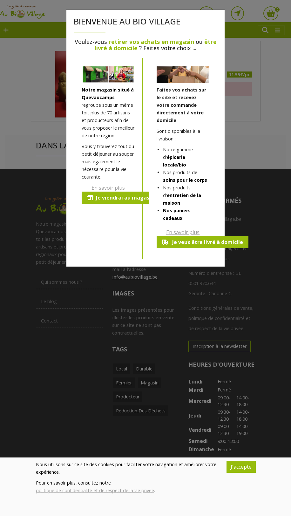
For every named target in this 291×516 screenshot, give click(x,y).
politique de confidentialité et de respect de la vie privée (95, 490)
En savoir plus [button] (108, 187)
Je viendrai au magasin (120, 197)
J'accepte (241, 466)
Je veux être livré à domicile (202, 242)
